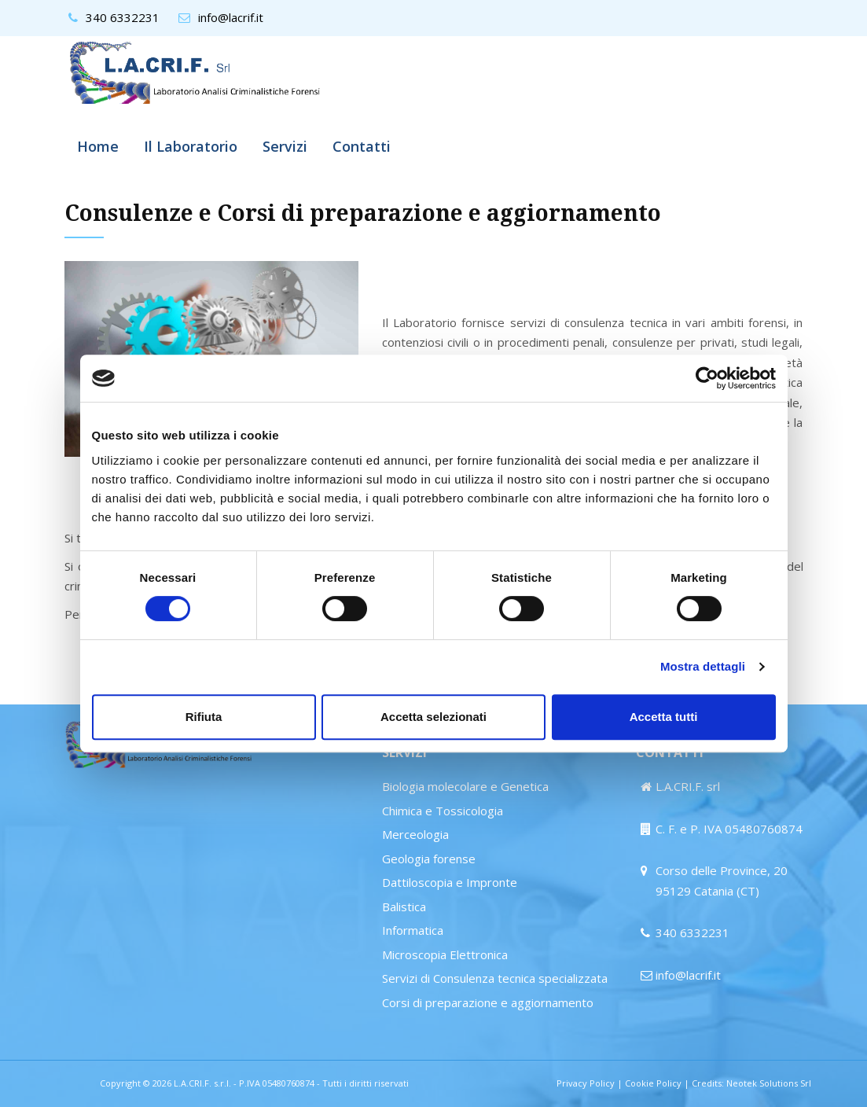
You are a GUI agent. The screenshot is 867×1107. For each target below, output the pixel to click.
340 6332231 (123, 17)
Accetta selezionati (433, 716)
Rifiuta (204, 716)
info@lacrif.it (230, 17)
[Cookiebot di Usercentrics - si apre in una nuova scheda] (707, 378)
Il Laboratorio (190, 146)
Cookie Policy (653, 1083)
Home (98, 146)
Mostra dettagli (702, 666)
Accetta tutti (664, 716)
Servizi (285, 146)
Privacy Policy (586, 1083)
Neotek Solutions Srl (768, 1083)
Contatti (361, 146)
